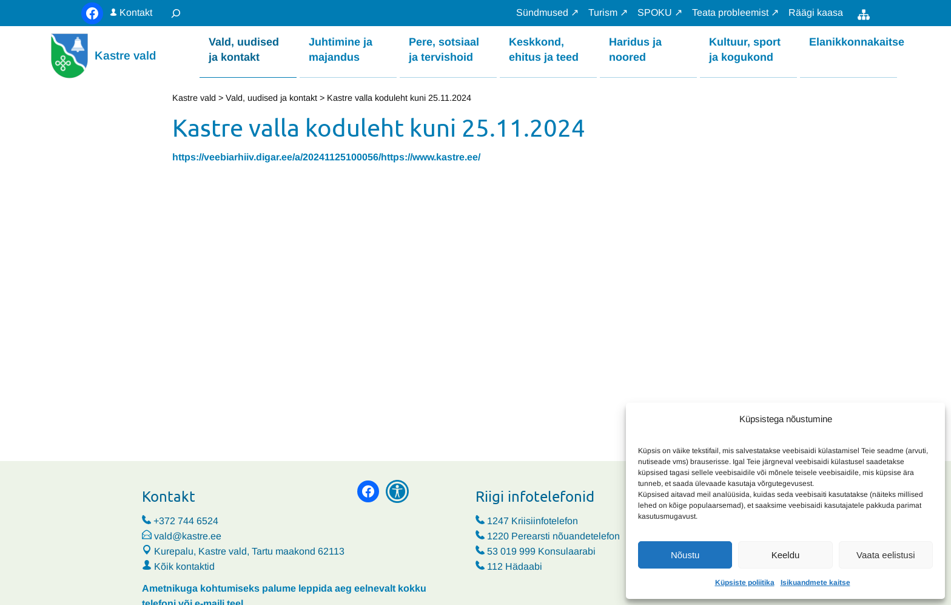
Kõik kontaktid (184, 566)
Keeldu (785, 555)
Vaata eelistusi (885, 555)
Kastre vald (125, 55)
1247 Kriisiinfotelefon (532, 521)
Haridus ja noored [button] (635, 49)
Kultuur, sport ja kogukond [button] (745, 49)
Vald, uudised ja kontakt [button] (244, 49)
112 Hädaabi (514, 566)
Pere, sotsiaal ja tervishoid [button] (444, 49)
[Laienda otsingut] (176, 13)
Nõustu (685, 555)
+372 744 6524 (185, 521)
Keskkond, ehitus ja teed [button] (544, 49)
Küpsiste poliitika (745, 582)
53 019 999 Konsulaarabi (541, 551)
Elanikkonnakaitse (853, 41)
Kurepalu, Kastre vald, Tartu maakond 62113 (243, 551)
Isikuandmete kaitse (815, 582)
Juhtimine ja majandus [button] (340, 49)
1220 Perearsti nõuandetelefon (553, 536)
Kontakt (135, 12)
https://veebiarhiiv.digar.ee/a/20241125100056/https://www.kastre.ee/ (326, 157)
